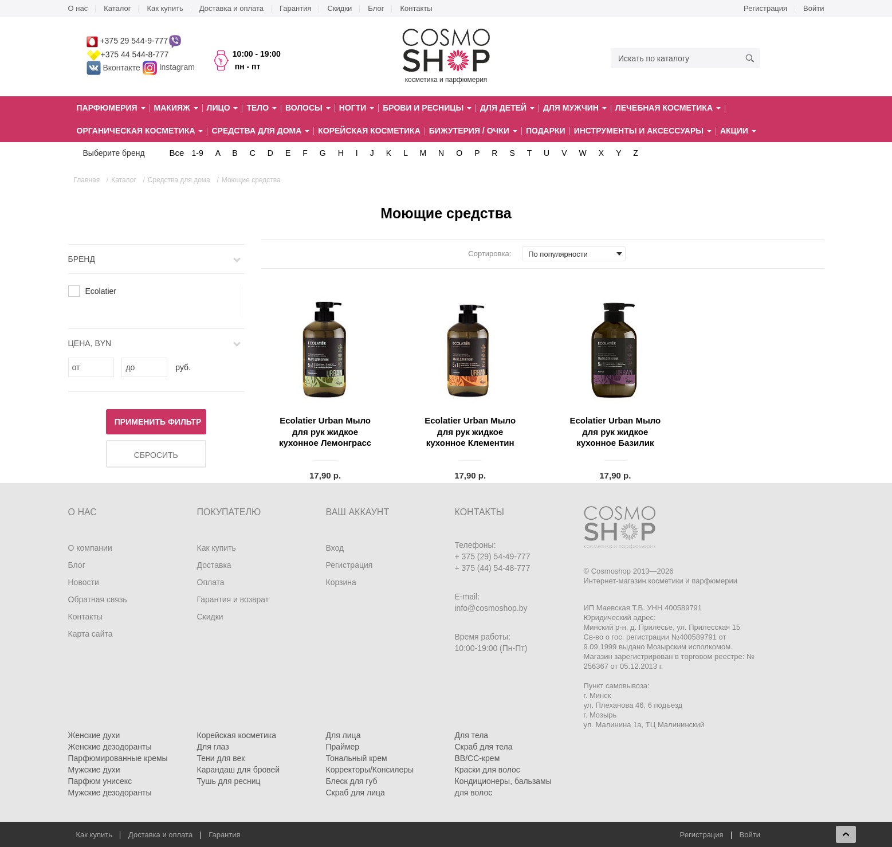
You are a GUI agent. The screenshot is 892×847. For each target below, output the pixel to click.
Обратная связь (97, 599)
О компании (90, 547)
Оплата (211, 582)
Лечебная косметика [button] (668, 107)
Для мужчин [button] (575, 107)
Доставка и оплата (231, 8)
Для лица (343, 735)
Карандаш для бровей (238, 769)
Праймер (343, 746)
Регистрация (765, 8)
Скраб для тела (484, 746)
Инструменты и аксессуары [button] (643, 130)
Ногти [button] (356, 107)
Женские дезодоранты (110, 746)
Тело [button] (261, 107)
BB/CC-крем (477, 758)
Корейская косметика (369, 130)
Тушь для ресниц (229, 781)
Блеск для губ (352, 781)
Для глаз (213, 746)
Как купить (165, 8)
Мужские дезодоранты (110, 792)
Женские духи (94, 735)
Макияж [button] (176, 107)
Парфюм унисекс (100, 781)
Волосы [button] (308, 107)
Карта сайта (90, 633)
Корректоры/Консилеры (370, 769)
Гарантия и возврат (233, 599)
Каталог (117, 8)
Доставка (214, 565)
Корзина (341, 582)
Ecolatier (100, 291)
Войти (813, 8)
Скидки (339, 8)
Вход (335, 547)
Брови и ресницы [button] (427, 107)
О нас (78, 8)
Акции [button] (738, 130)
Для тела (472, 735)
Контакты (416, 8)
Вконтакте (115, 67)
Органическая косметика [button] (140, 130)
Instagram (177, 67)
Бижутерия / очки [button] (473, 130)
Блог (376, 8)
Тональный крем (356, 758)
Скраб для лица (355, 792)
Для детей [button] (507, 107)
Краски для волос (487, 769)
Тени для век (221, 758)
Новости (83, 582)
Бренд (81, 259)
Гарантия (295, 8)
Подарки (545, 130)
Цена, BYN (90, 343)
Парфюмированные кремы (118, 758)
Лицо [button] (222, 107)
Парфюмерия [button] (111, 107)
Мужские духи (94, 769)
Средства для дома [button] (260, 130)
